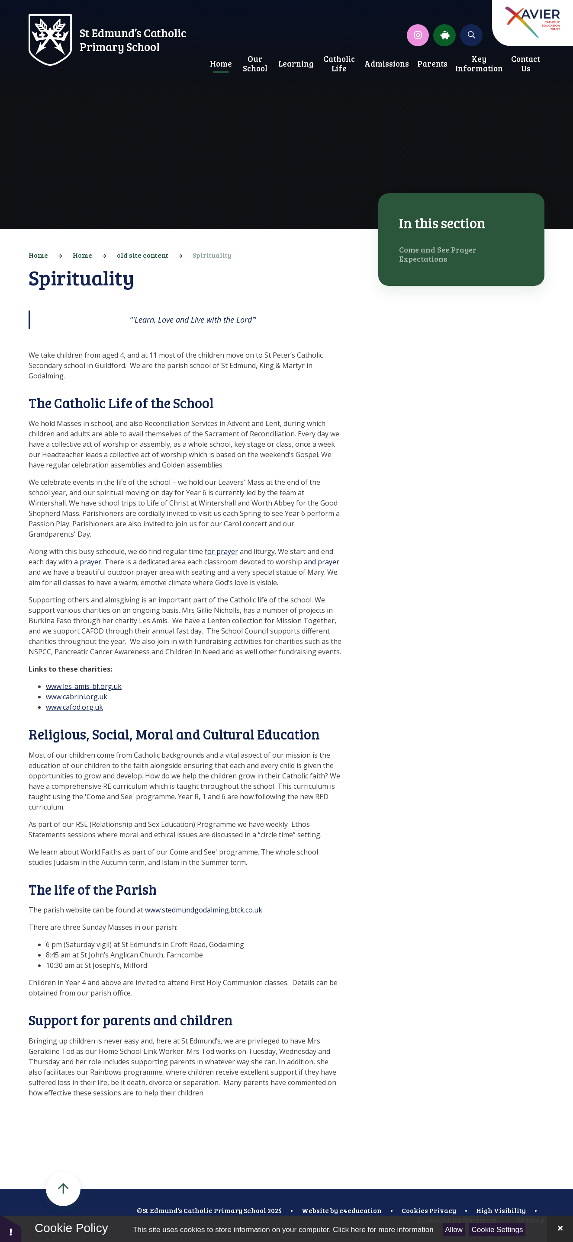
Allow (454, 1230)
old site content (142, 254)
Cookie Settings (497, 1230)
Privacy (442, 1210)
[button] (11, 1228)
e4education (360, 1210)
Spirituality (212, 254)
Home (38, 254)
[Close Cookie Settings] (560, 1229)
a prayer (87, 562)
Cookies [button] (415, 1210)
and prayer (321, 562)
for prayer (221, 551)
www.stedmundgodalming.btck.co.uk (203, 910)
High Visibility (501, 1210)
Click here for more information (383, 1230)
